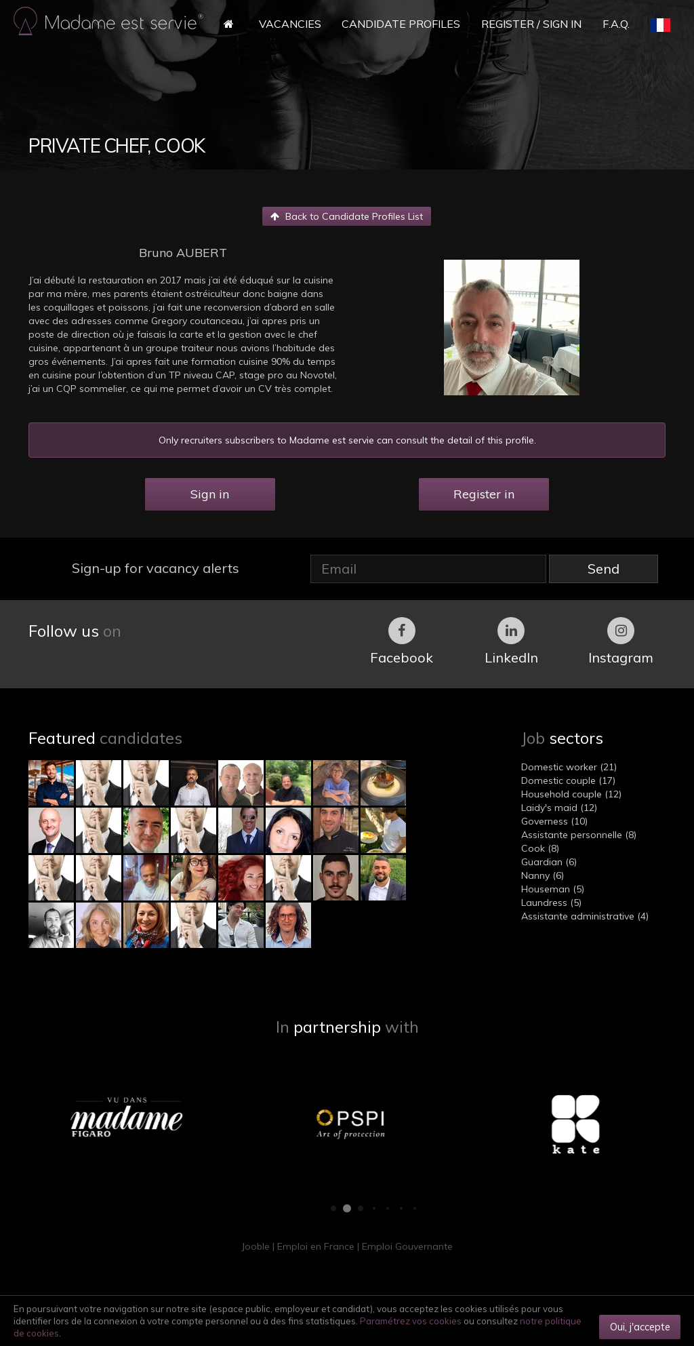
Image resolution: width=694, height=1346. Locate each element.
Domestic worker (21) (569, 767)
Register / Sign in (531, 24)
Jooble (255, 1246)
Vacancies (290, 24)
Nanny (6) (542, 875)
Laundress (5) (551, 902)
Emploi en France (315, 1246)
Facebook (401, 641)
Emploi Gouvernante (407, 1246)
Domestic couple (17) (568, 780)
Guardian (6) (549, 862)
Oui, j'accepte (640, 1326)
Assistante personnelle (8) (578, 835)
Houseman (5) (552, 889)
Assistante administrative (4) (585, 916)
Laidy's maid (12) (559, 807)
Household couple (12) (571, 794)
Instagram (620, 641)
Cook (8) (540, 848)
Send (603, 568)
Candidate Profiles (401, 24)
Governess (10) (554, 821)
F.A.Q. (616, 24)
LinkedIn (511, 641)
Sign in (209, 494)
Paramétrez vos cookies (411, 1320)
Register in (483, 494)
